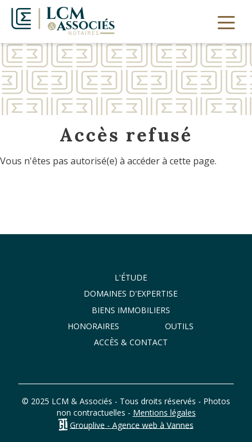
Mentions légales (164, 412)
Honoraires (93, 326)
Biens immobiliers (131, 310)
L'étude (131, 277)
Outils (179, 326)
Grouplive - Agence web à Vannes (132, 424)
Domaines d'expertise (131, 293)
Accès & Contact (131, 342)
